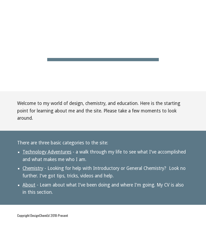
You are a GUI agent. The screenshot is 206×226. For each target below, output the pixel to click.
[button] (199, 7)
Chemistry (33, 168)
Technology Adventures (47, 152)
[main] (103, 45)
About (29, 185)
